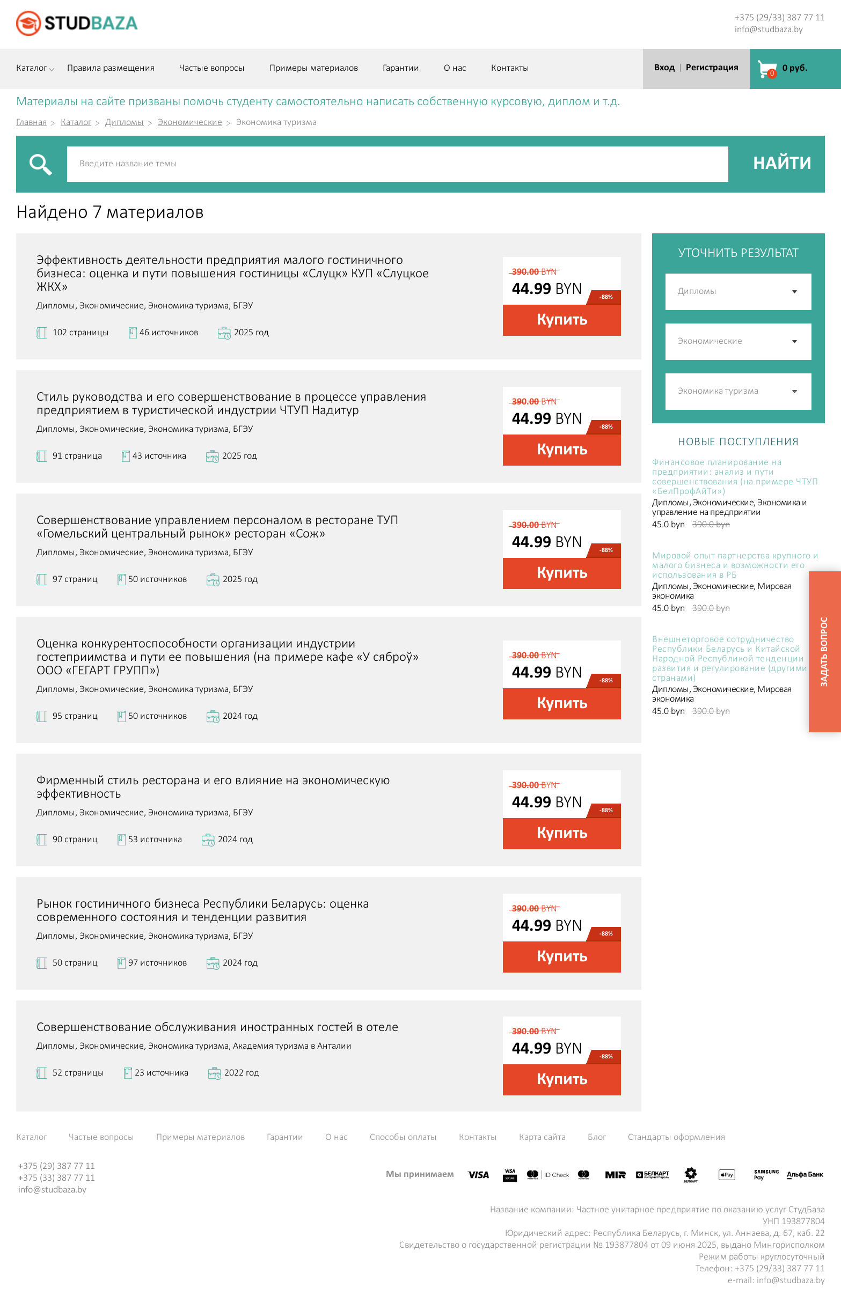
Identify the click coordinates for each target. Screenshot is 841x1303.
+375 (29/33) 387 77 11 (780, 18)
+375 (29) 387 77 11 (56, 1166)
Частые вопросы (212, 68)
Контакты (510, 68)
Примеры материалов (313, 68)
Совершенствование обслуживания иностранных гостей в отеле (217, 1027)
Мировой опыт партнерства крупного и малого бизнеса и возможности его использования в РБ (735, 565)
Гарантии (401, 68)
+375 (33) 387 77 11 (56, 1178)
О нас (455, 68)
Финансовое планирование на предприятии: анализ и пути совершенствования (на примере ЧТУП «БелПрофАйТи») (735, 477)
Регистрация (712, 68)
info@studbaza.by (769, 30)
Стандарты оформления (676, 1138)
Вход (664, 68)
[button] (795, 391)
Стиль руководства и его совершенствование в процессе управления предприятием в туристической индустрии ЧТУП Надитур (231, 404)
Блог (597, 1138)
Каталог (31, 68)
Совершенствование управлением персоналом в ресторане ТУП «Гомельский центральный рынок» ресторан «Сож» (217, 527)
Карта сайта (542, 1138)
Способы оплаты (403, 1138)
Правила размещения (111, 68)
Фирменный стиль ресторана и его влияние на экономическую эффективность (213, 787)
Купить (562, 320)
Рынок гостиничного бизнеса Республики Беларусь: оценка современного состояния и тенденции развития (202, 910)
